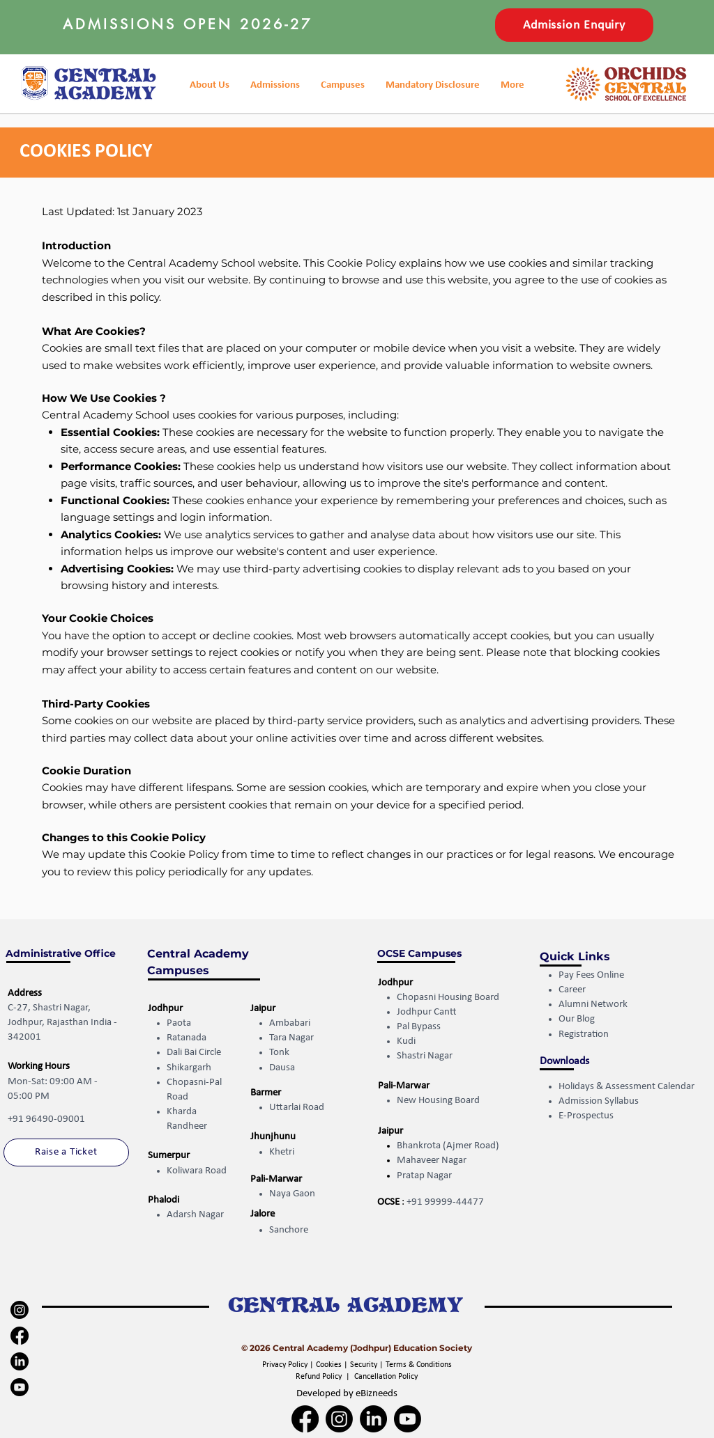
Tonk (279, 1052)
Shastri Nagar (425, 1056)
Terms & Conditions (419, 1365)
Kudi (406, 1041)
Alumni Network (593, 1004)
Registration (585, 1034)
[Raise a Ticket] (66, 1152)
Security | (368, 1365)
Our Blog (577, 1019)
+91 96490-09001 (46, 1119)
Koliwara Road (197, 1171)
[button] (432, 85)
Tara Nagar (291, 1038)
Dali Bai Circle (194, 1052)
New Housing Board (438, 1100)
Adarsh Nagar (195, 1215)
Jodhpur (165, 1008)
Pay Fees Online (591, 975)
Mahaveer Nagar (431, 1160)
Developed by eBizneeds (346, 1394)
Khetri (281, 1152)
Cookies (329, 1365)
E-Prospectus (586, 1116)
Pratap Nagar (424, 1176)
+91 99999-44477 (445, 1202)
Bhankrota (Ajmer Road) (448, 1146)
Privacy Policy (286, 1365)
